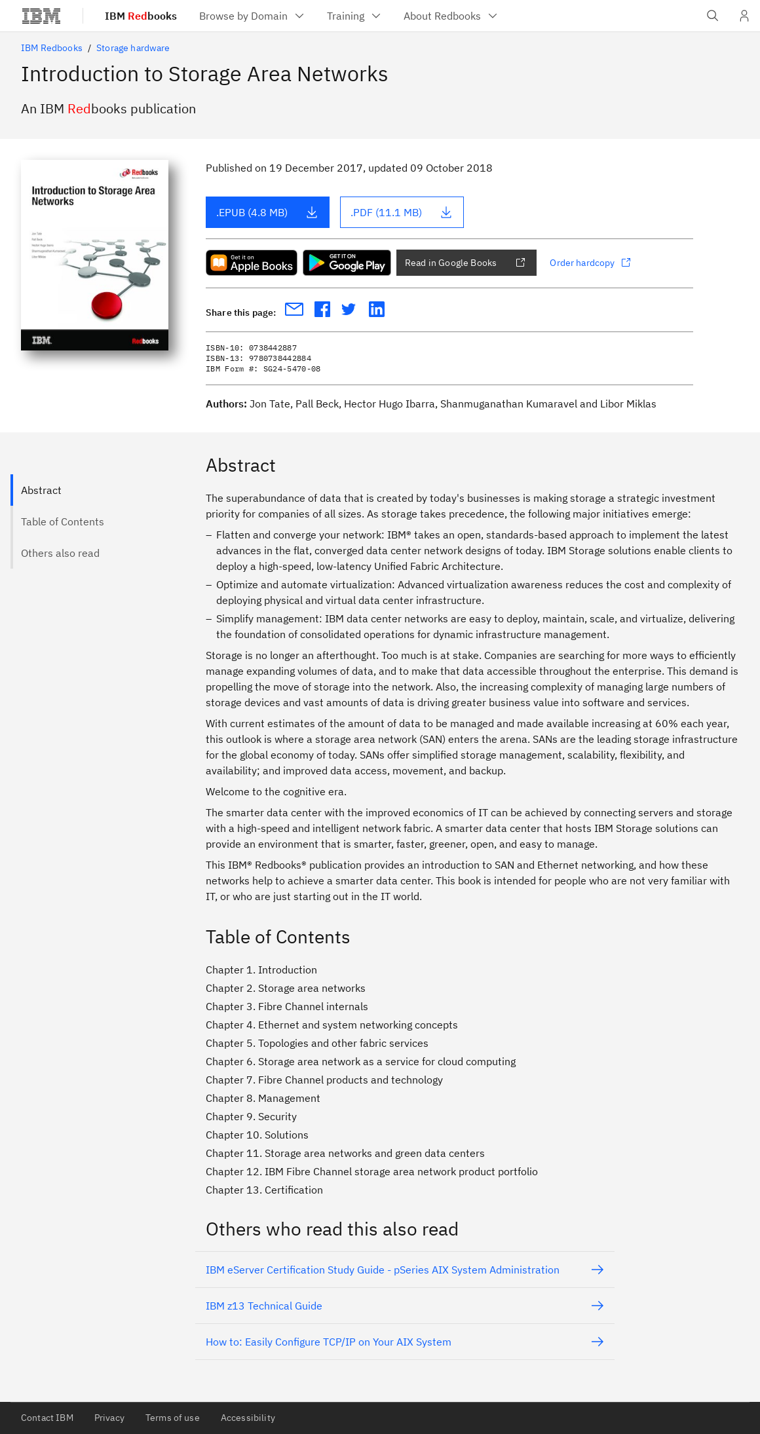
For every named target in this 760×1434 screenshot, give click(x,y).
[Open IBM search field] (713, 15)
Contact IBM (47, 1418)
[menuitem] (252, 15)
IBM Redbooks (52, 48)
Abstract (41, 490)
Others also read (60, 552)
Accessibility (248, 1418)
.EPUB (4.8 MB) (267, 212)
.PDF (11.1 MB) (402, 212)
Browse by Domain (252, 15)
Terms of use (172, 1418)
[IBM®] (41, 15)
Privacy (109, 1418)
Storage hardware (133, 48)
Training (355, 15)
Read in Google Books (465, 263)
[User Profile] (744, 15)
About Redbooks (451, 15)
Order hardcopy (590, 263)
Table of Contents (62, 521)
